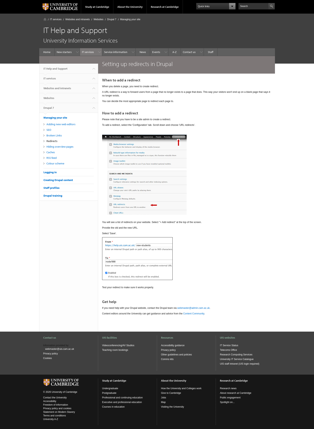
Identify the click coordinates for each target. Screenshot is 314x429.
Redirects (51, 141)
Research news (228, 388)
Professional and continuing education (122, 397)
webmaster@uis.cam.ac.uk (59, 349)
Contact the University (55, 397)
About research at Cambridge (235, 393)
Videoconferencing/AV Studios (118, 345)
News (143, 52)
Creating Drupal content (58, 180)
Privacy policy (50, 353)
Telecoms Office (228, 350)
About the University (130, 7)
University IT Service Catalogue (237, 359)
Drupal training (52, 195)
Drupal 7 (111, 19)
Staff (210, 52)
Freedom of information (55, 404)
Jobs (163, 397)
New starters (64, 52)
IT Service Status (229, 345)
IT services (56, 19)
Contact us (189, 52)
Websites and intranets (77, 19)
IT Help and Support (55, 70)
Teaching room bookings (115, 350)
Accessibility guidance (172, 345)
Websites (98, 19)
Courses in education (113, 406)
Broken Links (54, 135)
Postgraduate (109, 393)
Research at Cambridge (165, 7)
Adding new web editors (60, 124)
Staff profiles (51, 188)
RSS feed (51, 158)
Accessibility (49, 401)
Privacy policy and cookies (57, 408)
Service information (115, 52)
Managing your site (130, 19)
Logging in (50, 172)
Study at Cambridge (97, 7)
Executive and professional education (122, 402)
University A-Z (50, 419)
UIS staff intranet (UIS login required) (239, 363)
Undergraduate (110, 388)
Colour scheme (55, 163)
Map (163, 402)
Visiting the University (172, 406)
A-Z (174, 52)
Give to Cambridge (171, 393)
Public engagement (230, 397)
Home (45, 19)
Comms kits (167, 359)
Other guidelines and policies (176, 354)
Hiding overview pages (59, 146)
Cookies (47, 358)
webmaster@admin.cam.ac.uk (193, 308)
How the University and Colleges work (181, 388)
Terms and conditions (54, 415)
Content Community (193, 313)
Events (156, 52)
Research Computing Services (236, 354)
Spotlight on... (227, 402)
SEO (48, 130)
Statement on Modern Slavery (59, 412)
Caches (50, 152)
